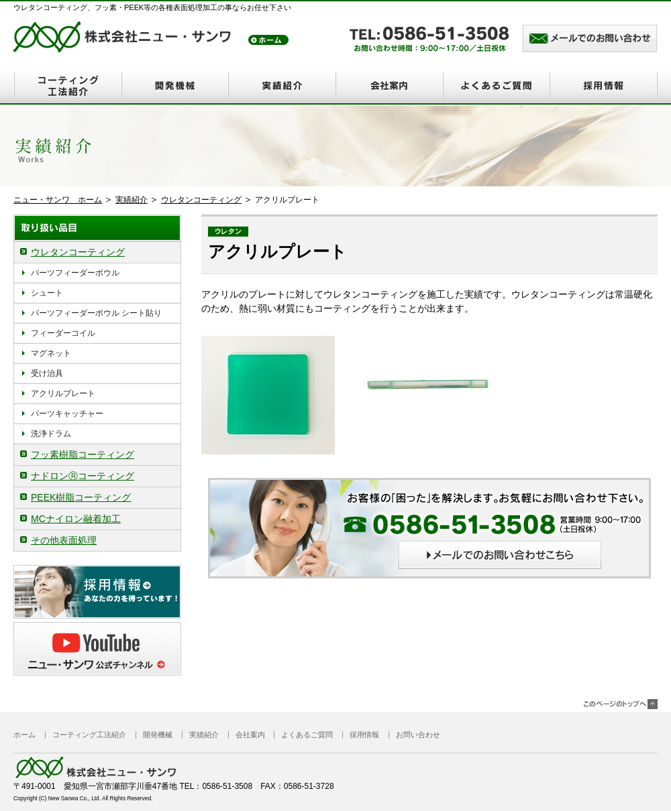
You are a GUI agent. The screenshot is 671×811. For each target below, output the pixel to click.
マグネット (51, 353)
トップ (268, 40)
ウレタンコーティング (201, 199)
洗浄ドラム (51, 433)
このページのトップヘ (621, 704)
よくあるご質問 (496, 86)
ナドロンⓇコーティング (82, 476)
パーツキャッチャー (67, 413)
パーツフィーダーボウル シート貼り (96, 313)
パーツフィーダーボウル (75, 272)
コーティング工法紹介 (67, 86)
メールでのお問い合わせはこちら (590, 40)
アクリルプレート (63, 393)
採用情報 (604, 86)
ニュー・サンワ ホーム (57, 199)
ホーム (24, 735)
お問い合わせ (418, 735)
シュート (47, 293)
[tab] (97, 252)
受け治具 (47, 373)
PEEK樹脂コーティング (81, 497)
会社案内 (389, 86)
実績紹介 (282, 86)
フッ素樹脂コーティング (82, 454)
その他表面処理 (64, 540)
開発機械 (174, 86)
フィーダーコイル (63, 333)
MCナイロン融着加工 (76, 518)
